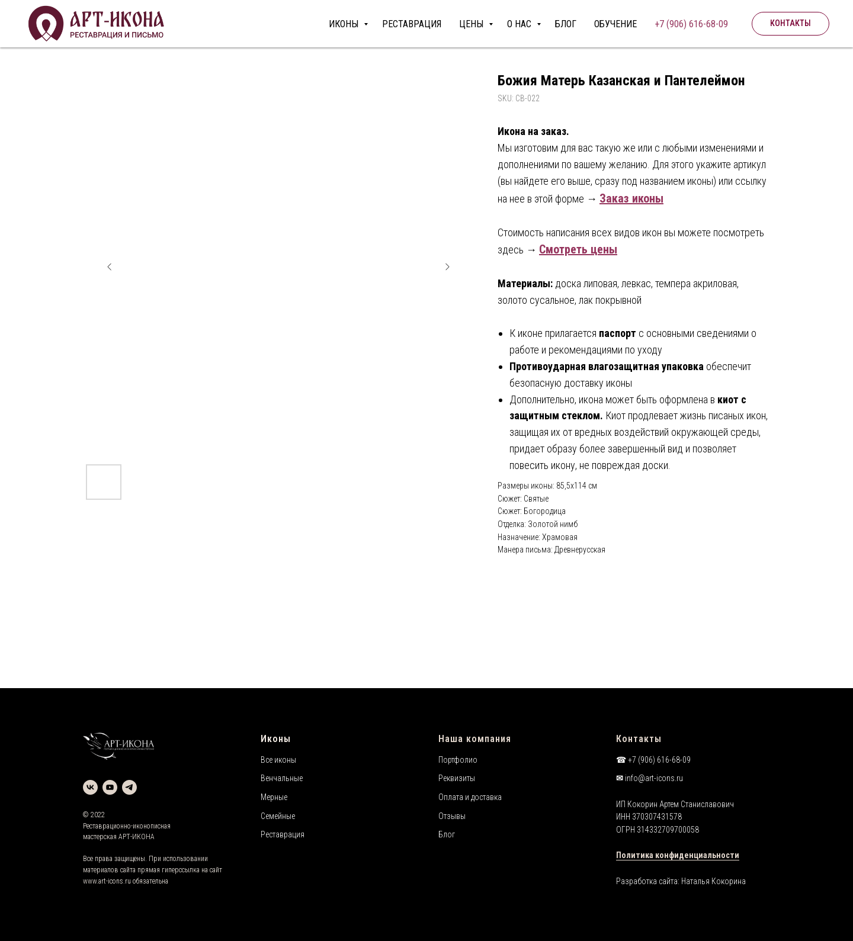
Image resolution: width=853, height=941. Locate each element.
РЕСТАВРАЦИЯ (411, 24)
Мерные (274, 797)
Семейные (278, 816)
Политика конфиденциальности (677, 855)
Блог (446, 834)
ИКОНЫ (345, 24)
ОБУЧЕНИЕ (615, 24)
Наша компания (474, 738)
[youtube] (109, 787)
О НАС (520, 24)
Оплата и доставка (470, 797)
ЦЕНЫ (472, 24)
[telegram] (129, 787)
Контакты (639, 738)
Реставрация (282, 834)
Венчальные (282, 778)
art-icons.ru (114, 881)
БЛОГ (565, 24)
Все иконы (278, 760)
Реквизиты (456, 778)
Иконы (276, 738)
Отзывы (452, 816)
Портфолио (457, 760)
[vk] (90, 787)
